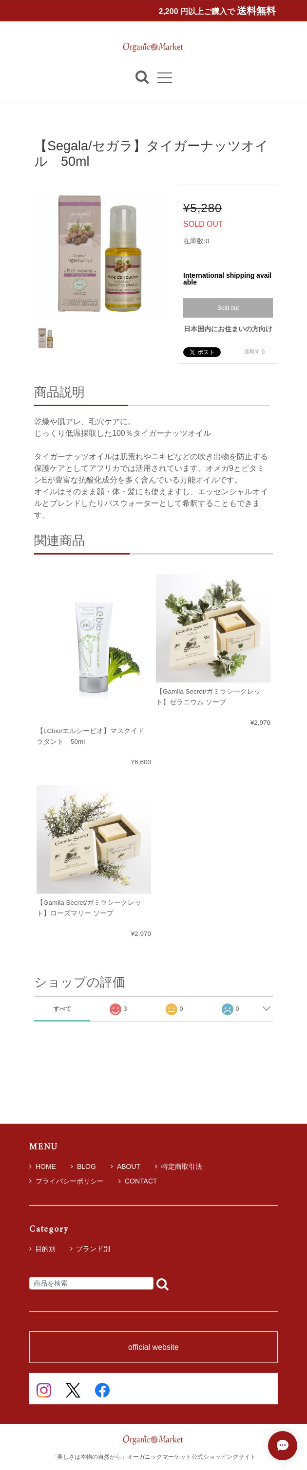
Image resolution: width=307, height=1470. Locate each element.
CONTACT (137, 1181)
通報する (255, 351)
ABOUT (125, 1166)
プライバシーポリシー (66, 1181)
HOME (42, 1166)
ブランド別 (93, 1249)
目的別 (45, 1249)
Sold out (228, 308)
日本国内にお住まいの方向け (228, 329)
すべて (62, 1008)
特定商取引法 (178, 1166)
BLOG (83, 1166)
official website (153, 1347)
